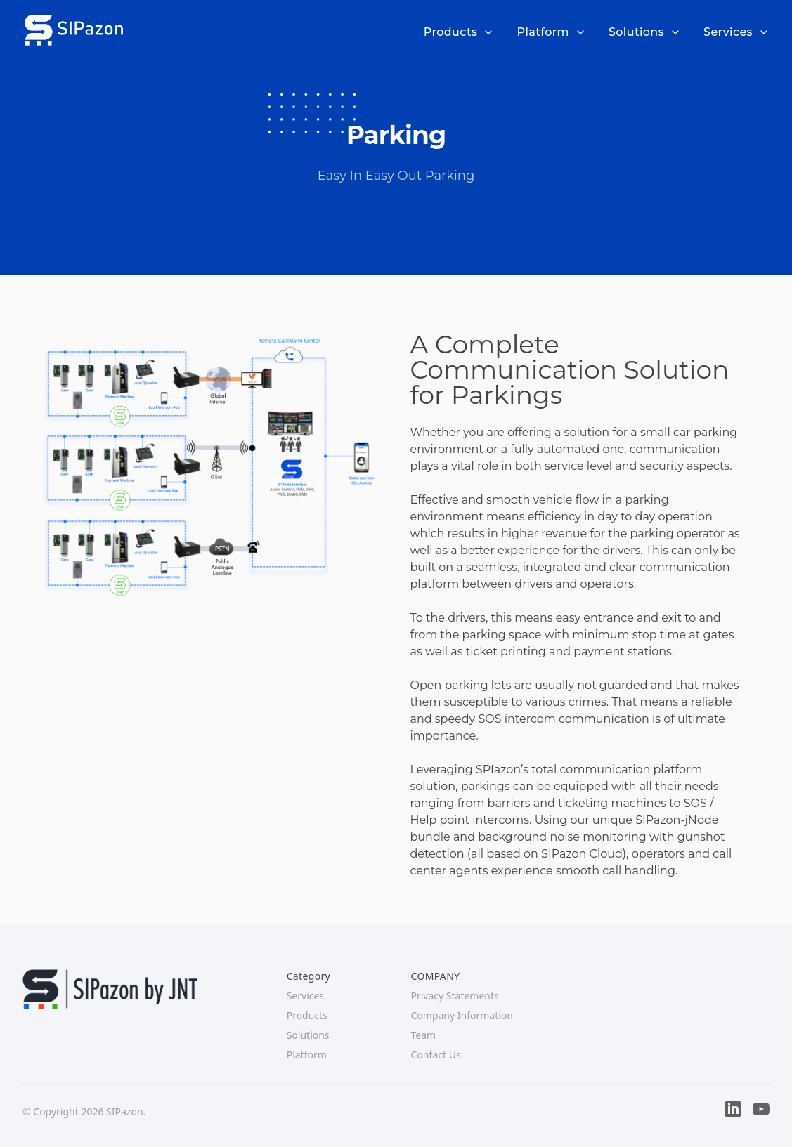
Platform (551, 32)
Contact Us (435, 1054)
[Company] (73, 30)
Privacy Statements (454, 995)
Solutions (645, 32)
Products (459, 32)
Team (423, 1035)
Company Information (461, 1015)
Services (736, 32)
